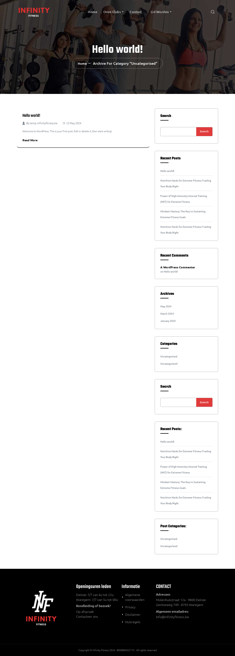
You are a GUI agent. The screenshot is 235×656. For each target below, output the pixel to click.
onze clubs (112, 12)
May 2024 (165, 306)
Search (165, 116)
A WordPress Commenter (177, 267)
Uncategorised (168, 356)
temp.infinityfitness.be (43, 123)
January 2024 (168, 320)
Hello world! (31, 115)
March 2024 (167, 313)
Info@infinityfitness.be (172, 617)
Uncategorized (168, 363)
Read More (30, 140)
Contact (136, 12)
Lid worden (160, 12)
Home (92, 12)
